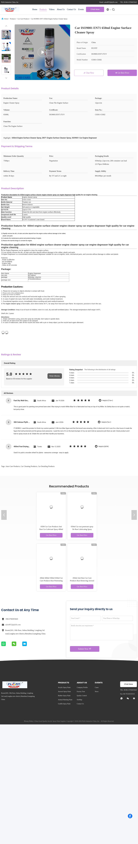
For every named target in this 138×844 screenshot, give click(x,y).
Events (81, 9)
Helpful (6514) (103, 446)
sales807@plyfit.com (13, 625)
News (96, 691)
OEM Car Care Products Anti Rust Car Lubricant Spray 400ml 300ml (51, 529)
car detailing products (46, 466)
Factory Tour (81, 691)
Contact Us (71, 9)
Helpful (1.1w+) (107, 401)
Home (34, 9)
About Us (61, 9)
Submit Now (84, 649)
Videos (52, 9)
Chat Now (95, 9)
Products (43, 9)
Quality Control (82, 695)
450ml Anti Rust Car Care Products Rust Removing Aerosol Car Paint (82, 580)
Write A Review (54, 376)
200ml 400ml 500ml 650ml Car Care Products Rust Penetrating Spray (51, 580)
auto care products (13, 466)
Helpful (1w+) (106, 422)
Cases (97, 687)
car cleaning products (29, 466)
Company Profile (82, 687)
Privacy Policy (28, 721)
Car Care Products (23, 19)
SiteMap (79, 700)
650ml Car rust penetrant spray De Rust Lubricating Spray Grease (82, 529)
